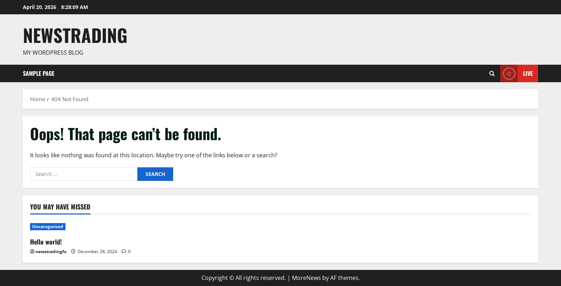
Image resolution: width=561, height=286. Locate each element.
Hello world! (46, 241)
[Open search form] (492, 73)
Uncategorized (47, 226)
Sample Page (38, 73)
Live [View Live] (516, 73)
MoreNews (306, 278)
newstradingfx (51, 251)
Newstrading (75, 34)
